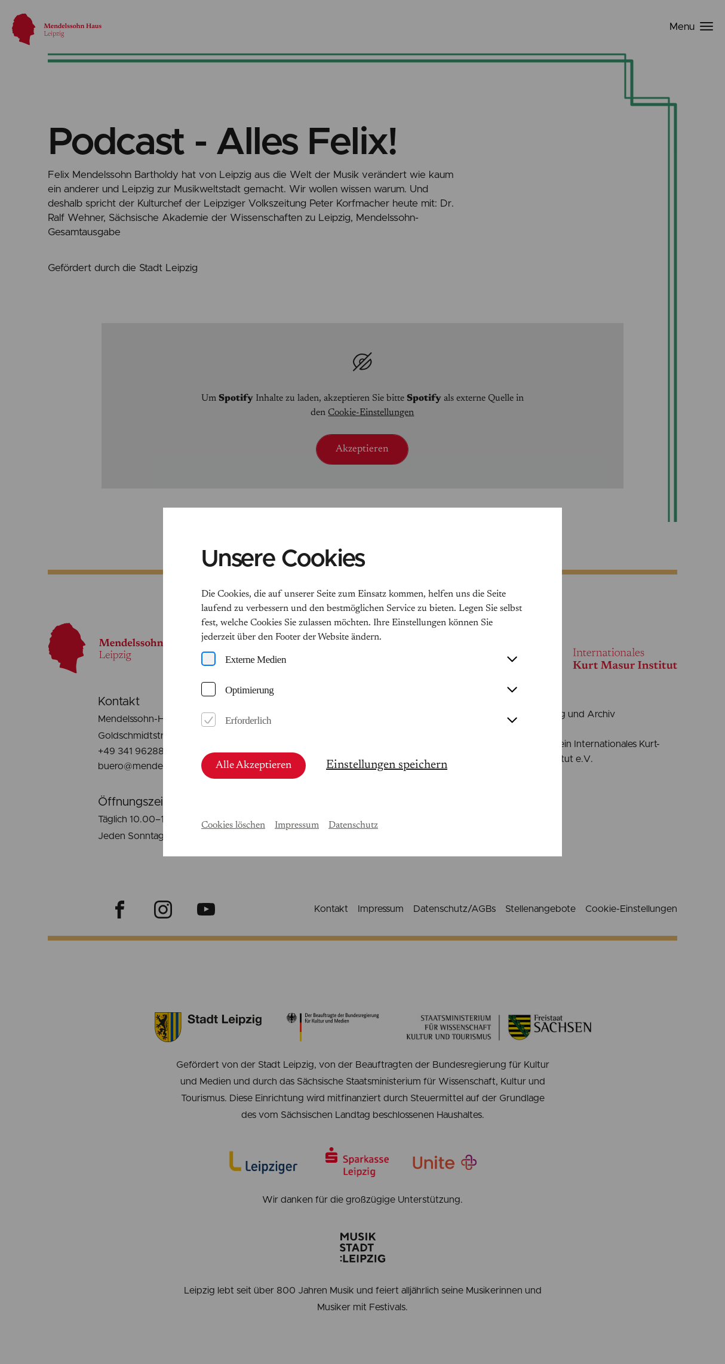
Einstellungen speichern (386, 765)
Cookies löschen (233, 825)
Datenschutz (353, 825)
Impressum (297, 825)
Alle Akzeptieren (253, 765)
